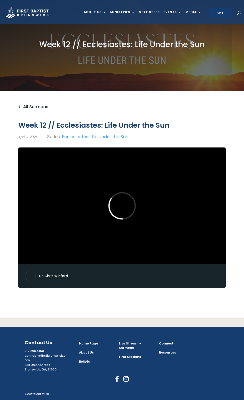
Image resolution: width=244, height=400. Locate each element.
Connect (166, 343)
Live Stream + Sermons (130, 345)
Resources (167, 352)
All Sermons (33, 107)
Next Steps (149, 12)
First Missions (130, 356)
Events (170, 12)
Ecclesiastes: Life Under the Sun (95, 137)
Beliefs (84, 361)
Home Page (88, 343)
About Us (93, 12)
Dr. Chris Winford (53, 275)
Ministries (120, 12)
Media (191, 12)
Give (220, 12)
